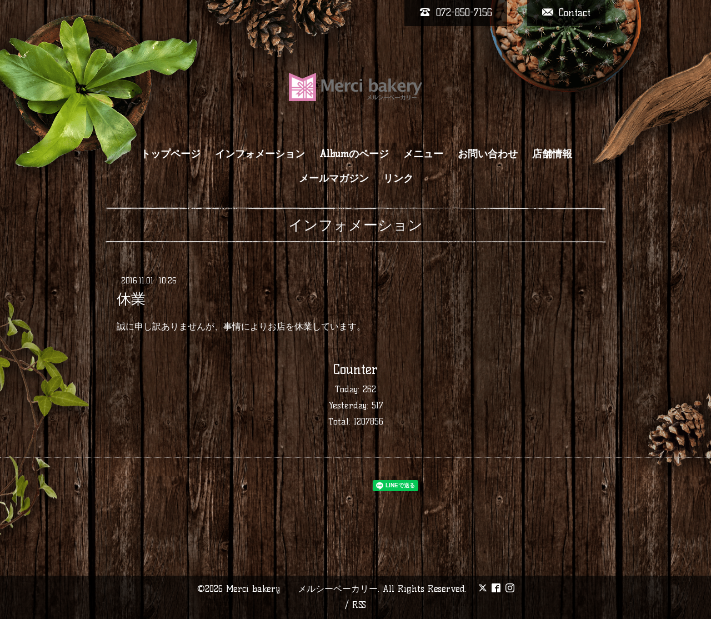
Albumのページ (354, 154)
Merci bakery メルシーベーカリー (302, 588)
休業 (131, 299)
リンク (398, 178)
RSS (359, 605)
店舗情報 (552, 154)
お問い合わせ (488, 154)
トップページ (171, 154)
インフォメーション (260, 154)
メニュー (423, 154)
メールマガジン (334, 178)
